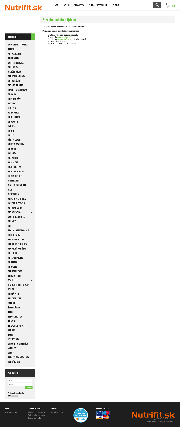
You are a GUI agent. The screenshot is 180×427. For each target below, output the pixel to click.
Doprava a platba (34, 418)
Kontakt (115, 5)
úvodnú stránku (63, 39)
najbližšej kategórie (65, 37)
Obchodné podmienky (36, 412)
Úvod (56, 5)
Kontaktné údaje (57, 412)
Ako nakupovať (11, 412)
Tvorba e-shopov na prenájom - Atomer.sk (160, 421)
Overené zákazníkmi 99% (74, 5)
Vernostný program (98, 5)
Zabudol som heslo (16, 393)
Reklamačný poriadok (36, 415)
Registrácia (13, 395)
